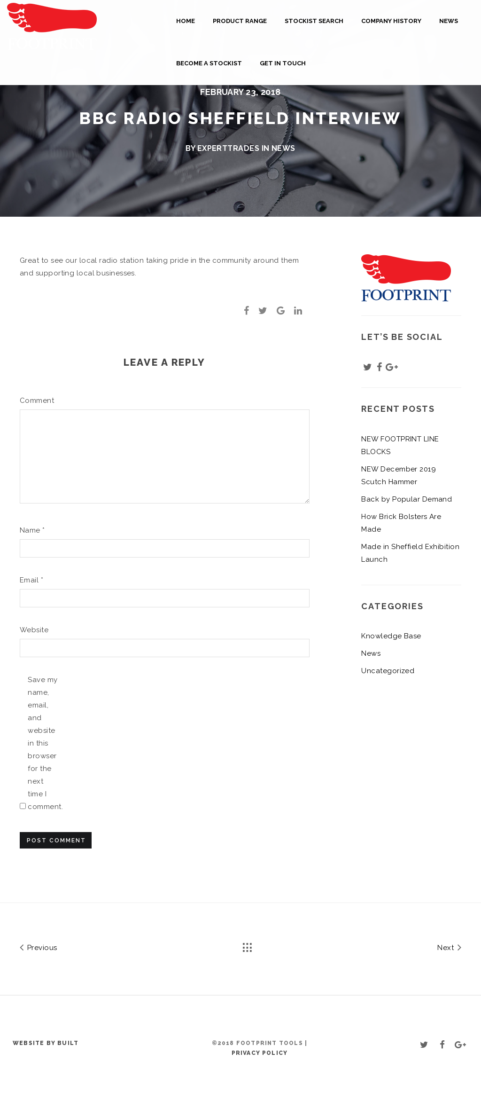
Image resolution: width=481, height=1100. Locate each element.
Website (34, 630)
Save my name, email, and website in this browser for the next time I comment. (43, 743)
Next (449, 947)
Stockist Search (314, 20)
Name (32, 530)
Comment (35, 400)
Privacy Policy (260, 1053)
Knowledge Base (391, 636)
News (448, 20)
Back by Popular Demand (406, 499)
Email (31, 580)
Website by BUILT (45, 1043)
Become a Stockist (209, 63)
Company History (391, 20)
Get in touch (283, 63)
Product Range (240, 20)
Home (185, 20)
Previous (38, 947)
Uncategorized (387, 671)
